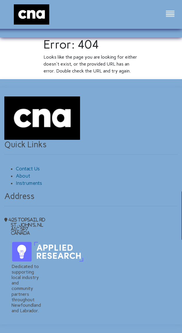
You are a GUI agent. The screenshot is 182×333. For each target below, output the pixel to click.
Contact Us (28, 169)
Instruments (29, 183)
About (23, 176)
